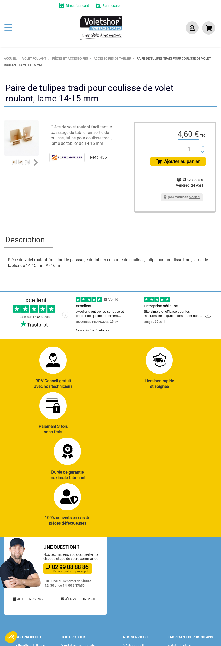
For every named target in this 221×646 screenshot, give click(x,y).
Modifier (194, 197)
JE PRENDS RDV (28, 517)
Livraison (131, 613)
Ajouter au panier (178, 161)
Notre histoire (180, 564)
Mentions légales (111, 632)
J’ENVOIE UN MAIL (78, 517)
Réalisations (134, 578)
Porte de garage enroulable (75, 581)
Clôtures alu (26, 606)
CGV (87, 632)
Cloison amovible (76, 612)
